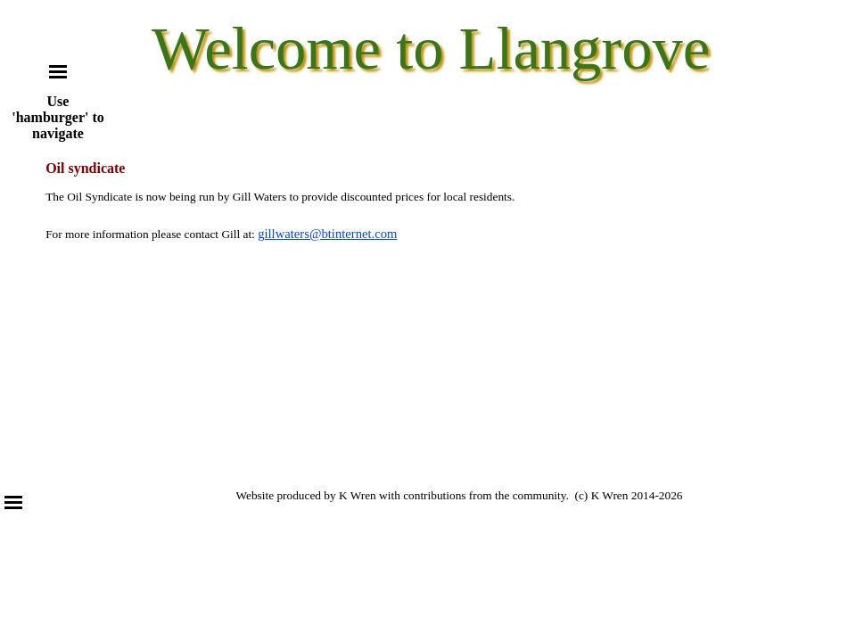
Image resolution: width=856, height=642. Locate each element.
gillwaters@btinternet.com (327, 233)
